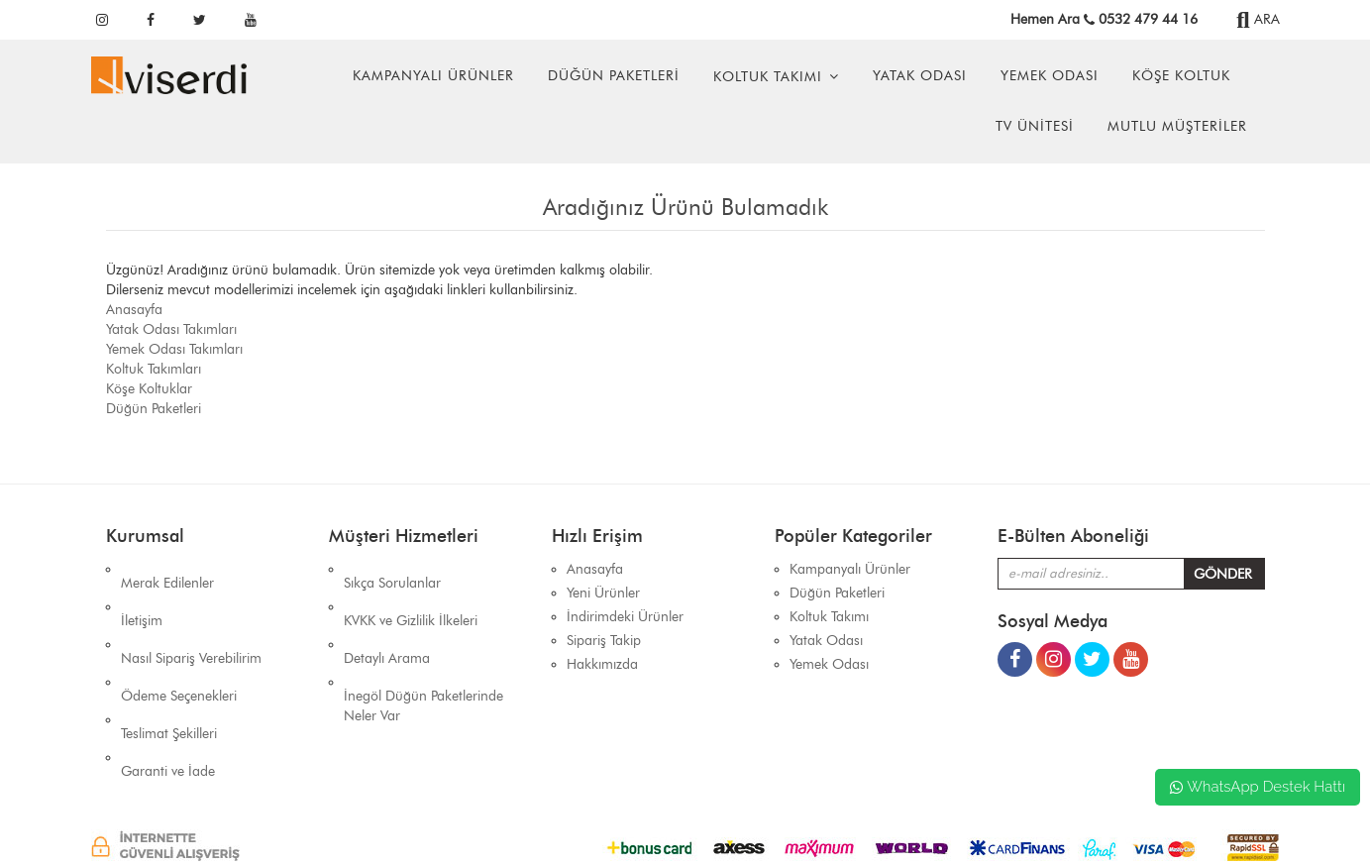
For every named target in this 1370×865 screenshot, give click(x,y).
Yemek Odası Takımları (174, 349)
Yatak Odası (920, 75)
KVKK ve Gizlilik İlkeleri (410, 593)
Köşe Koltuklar (149, 388)
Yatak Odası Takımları (171, 329)
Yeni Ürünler (603, 593)
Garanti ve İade (168, 688)
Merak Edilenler (167, 569)
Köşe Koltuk (1181, 75)
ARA (1257, 19)
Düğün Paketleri (614, 75)
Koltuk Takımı (767, 76)
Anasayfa (134, 309)
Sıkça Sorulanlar (392, 569)
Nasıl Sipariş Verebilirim (191, 616)
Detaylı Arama (387, 616)
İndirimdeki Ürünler (625, 616)
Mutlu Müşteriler (1177, 126)
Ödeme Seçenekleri (179, 640)
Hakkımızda (602, 664)
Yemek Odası (1050, 75)
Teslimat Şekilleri (169, 664)
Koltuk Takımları (153, 369)
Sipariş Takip (604, 640)
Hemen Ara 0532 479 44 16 (1104, 19)
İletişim (141, 593)
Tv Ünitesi (1035, 126)
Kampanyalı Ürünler (433, 75)
